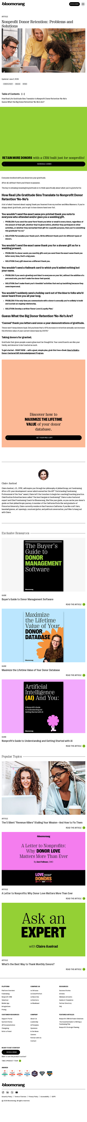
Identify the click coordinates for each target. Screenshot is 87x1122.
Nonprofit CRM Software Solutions (71, 1019)
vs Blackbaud (34, 1003)
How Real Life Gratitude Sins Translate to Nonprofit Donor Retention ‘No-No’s (34, 99)
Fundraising (6, 994)
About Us (33, 1019)
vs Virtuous (34, 991)
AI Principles (34, 1025)
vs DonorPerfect (36, 994)
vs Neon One (34, 997)
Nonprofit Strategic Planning (69, 1027)
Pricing (4, 1010)
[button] (82, 4)
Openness (33, 1028)
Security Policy (7, 1097)
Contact (33, 1041)
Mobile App (5, 1003)
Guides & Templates (66, 1000)
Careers (33, 1035)
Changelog (5, 1028)
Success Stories (65, 991)
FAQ (60, 1006)
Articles (62, 994)
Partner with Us (35, 1038)
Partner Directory (65, 1003)
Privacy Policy (33, 1097)
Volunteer (5, 1000)
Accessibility (44, 1097)
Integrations (6, 1006)
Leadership (34, 1022)
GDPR (54, 1097)
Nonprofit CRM (7, 997)
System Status (7, 1022)
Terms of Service (20, 1097)
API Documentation (8, 1025)
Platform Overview (8, 991)
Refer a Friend (6, 1031)
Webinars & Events (65, 997)
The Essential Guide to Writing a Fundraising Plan (70, 1023)
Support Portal (7, 1019)
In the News (34, 1031)
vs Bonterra (34, 1000)
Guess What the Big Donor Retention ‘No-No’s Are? (23, 102)
